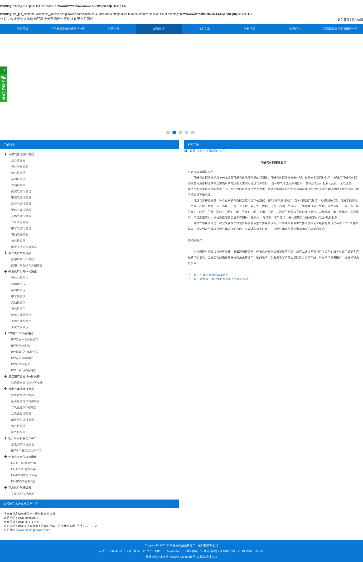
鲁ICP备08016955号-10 (184, 556)
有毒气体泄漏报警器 (21, 389)
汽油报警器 (18, 185)
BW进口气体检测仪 (20, 333)
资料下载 (249, 28)
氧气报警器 (18, 173)
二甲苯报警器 (19, 222)
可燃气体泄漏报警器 (21, 154)
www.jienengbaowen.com (34, 530)
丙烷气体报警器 (21, 191)
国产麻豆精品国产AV (21, 438)
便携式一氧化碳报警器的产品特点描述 (224, 279)
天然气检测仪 (19, 277)
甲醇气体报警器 (21, 210)
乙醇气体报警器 (21, 203)
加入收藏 (357, 19)
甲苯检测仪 (18, 296)
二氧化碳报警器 (21, 413)
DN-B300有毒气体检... (25, 475)
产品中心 (113, 28)
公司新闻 (211, 150)
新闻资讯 (159, 28)
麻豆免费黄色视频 (19, 253)
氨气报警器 (18, 432)
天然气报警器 (19, 166)
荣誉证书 (295, 28)
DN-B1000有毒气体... (24, 463)
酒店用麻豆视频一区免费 (24, 376)
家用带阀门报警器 (22, 259)
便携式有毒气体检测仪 (22, 456)
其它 (222, 150)
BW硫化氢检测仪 (22, 358)
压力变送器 (18, 160)
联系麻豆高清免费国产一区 (340, 28)
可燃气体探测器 (198, 172)
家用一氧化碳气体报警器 (27, 265)
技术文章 (204, 28)
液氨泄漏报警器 (243, 251)
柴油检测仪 (18, 290)
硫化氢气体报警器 (22, 419)
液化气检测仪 (19, 327)
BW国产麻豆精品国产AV (26, 450)
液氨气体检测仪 (21, 314)
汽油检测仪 (18, 302)
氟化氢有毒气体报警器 (25, 401)
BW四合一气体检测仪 (25, 339)
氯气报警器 (18, 426)
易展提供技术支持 (157, 556)
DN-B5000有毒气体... (24, 481)
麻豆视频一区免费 (219, 251)
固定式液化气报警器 (24, 247)
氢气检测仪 (18, 308)
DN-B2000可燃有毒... (24, 469)
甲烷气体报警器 (21, 197)
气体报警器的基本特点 (214, 275)
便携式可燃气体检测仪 (22, 271)
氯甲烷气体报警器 (22, 395)
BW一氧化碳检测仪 (23, 370)
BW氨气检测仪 (20, 345)
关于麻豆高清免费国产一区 (68, 28)
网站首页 (22, 28)
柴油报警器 (18, 179)
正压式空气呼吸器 (19, 487)
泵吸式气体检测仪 (22, 444)
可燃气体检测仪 (21, 321)
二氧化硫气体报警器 (24, 407)
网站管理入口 (208, 556)
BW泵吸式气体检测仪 (25, 352)
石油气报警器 (19, 234)
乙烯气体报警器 (21, 216)
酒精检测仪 (18, 284)
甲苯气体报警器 (21, 228)
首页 (200, 150)
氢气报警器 (18, 240)
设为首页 (343, 19)
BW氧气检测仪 (20, 364)
